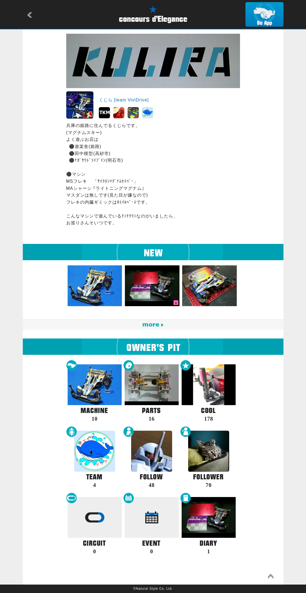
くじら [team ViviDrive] (124, 100)
